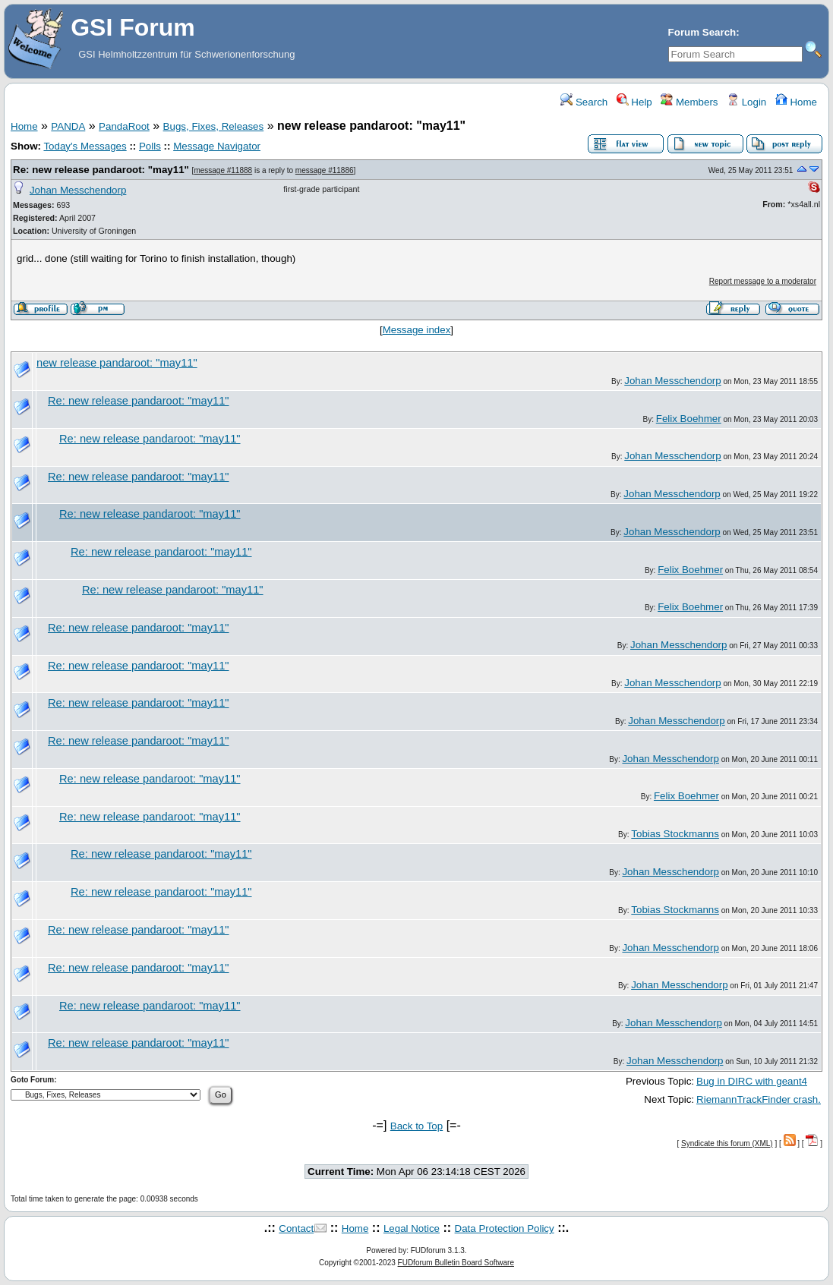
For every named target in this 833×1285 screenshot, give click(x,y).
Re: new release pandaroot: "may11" (101, 169)
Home (796, 102)
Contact (296, 1228)
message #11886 (324, 170)
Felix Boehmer (688, 418)
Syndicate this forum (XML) (727, 1143)
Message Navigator (216, 146)
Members (689, 102)
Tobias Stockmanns (675, 833)
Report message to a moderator (762, 281)
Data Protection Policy (504, 1228)
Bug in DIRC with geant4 (751, 1081)
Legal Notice (411, 1228)
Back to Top (416, 1126)
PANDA (68, 126)
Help (634, 102)
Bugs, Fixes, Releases (213, 126)
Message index (417, 329)
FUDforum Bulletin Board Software (456, 1262)
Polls (150, 146)
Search (583, 102)
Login (746, 102)
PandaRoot (124, 126)
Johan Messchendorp (78, 190)
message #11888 (223, 170)
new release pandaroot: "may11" (116, 363)
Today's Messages (84, 146)
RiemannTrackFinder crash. (758, 1099)
